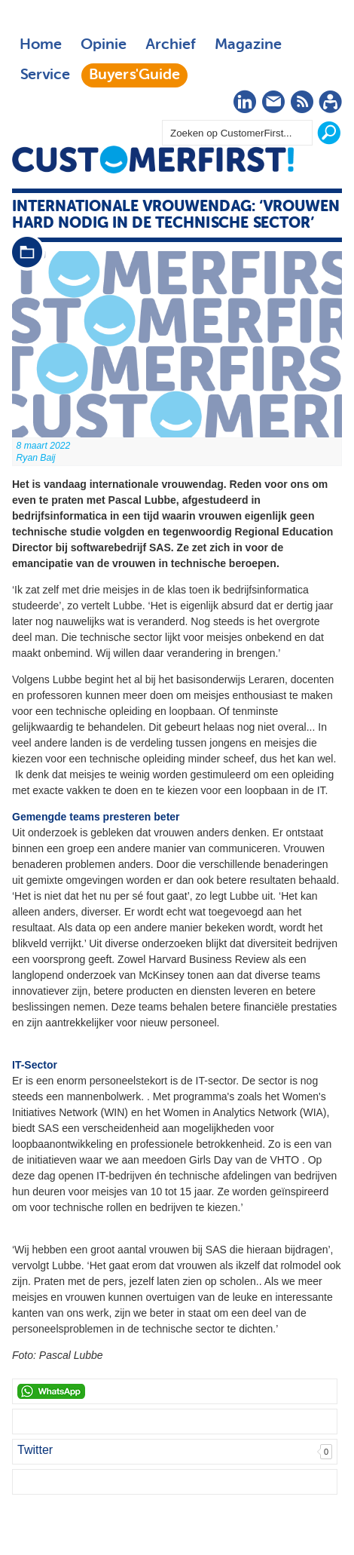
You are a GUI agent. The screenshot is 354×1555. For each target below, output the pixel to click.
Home (41, 45)
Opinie (104, 45)
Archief (170, 45)
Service (45, 75)
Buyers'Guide (134, 75)
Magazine (248, 45)
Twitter (35, 1449)
